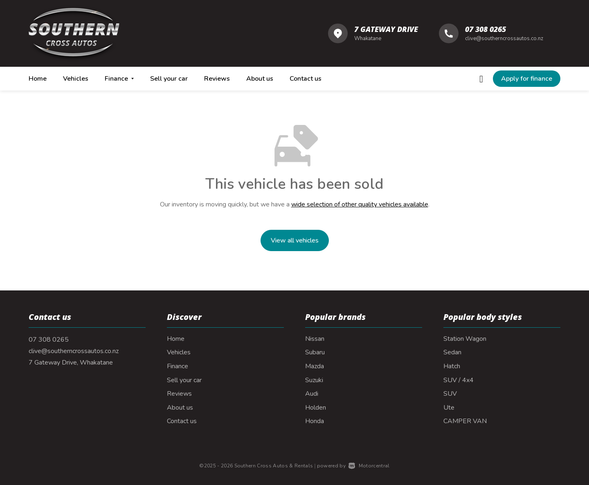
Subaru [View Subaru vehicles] (315, 352)
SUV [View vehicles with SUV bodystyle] (450, 393)
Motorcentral (368, 465)
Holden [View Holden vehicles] (315, 407)
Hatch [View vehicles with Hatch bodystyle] (451, 366)
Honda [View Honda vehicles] (314, 421)
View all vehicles (295, 240)
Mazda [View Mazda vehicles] (314, 366)
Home (38, 78)
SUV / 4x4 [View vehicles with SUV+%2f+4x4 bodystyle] (458, 380)
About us (259, 78)
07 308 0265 (485, 29)
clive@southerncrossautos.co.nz (504, 38)
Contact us (305, 78)
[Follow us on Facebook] (481, 79)
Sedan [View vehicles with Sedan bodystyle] (452, 352)
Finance (177, 366)
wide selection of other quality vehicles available (359, 204)
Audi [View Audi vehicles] (311, 393)
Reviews (217, 78)
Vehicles (75, 78)
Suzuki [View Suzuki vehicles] (314, 380)
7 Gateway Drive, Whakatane (71, 362)
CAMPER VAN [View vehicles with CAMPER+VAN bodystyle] (465, 421)
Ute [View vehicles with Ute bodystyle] (448, 407)
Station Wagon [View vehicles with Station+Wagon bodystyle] (464, 338)
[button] (526, 78)
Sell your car (169, 78)
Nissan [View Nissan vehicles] (314, 338)
